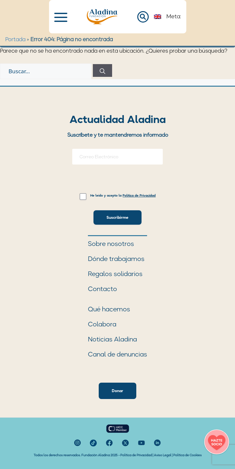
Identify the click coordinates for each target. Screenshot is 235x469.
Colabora (102, 324)
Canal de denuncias (117, 354)
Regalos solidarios (115, 274)
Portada (15, 39)
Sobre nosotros (111, 243)
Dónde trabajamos (116, 258)
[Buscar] (102, 70)
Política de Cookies (187, 455)
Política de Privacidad (136, 455)
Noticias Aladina (112, 339)
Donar (117, 391)
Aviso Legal (162, 455)
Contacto (102, 289)
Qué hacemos (109, 309)
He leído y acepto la (123, 195)
